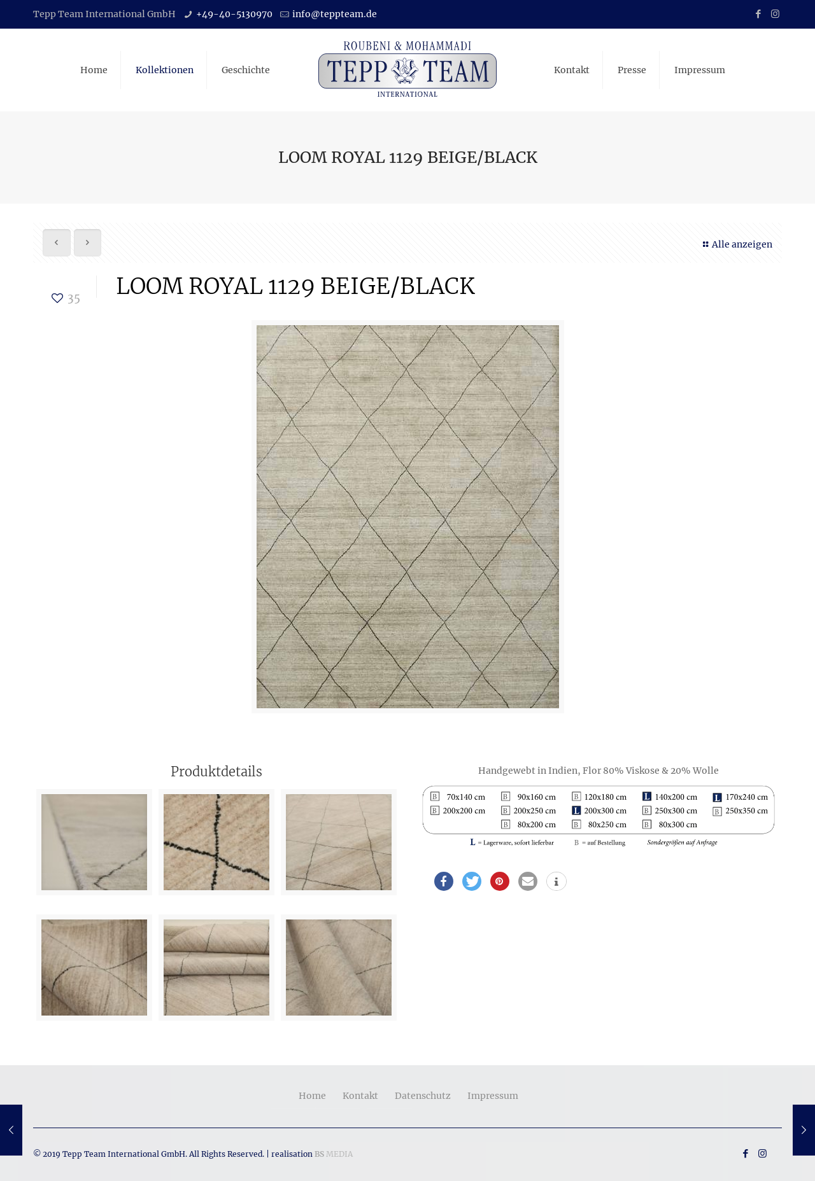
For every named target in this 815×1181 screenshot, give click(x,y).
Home (312, 1095)
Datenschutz (423, 1095)
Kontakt (360, 1095)
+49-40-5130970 (234, 14)
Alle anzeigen (735, 244)
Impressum (492, 1095)
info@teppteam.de (334, 14)
